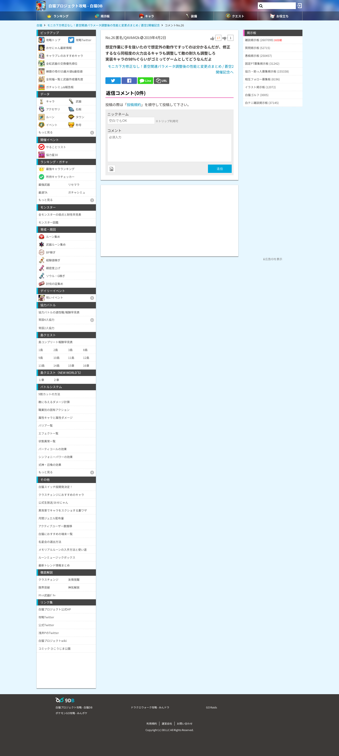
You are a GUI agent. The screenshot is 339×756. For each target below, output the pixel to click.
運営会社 (167, 723)
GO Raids (211, 707)
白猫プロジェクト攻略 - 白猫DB (75, 6)
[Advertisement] (169, 218)
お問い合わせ (185, 723)
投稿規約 (134, 104)
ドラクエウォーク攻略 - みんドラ (150, 707)
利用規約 (151, 723)
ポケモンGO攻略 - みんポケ (71, 713)
